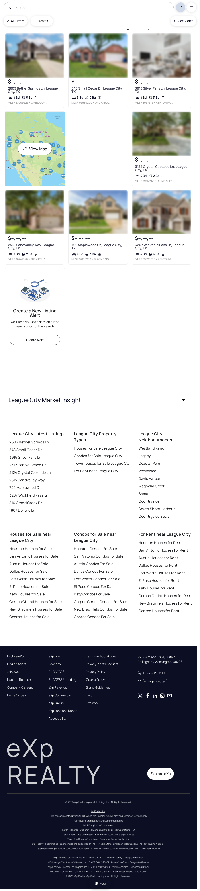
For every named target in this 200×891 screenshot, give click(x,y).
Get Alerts (183, 21)
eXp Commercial (60, 695)
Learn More (151, 848)
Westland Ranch (153, 448)
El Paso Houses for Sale (29, 586)
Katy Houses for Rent (157, 588)
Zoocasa (55, 664)
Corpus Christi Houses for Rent (165, 595)
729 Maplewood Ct (25, 487)
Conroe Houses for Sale (29, 616)
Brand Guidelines (98, 687)
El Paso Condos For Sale (94, 586)
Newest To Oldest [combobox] (44, 21)
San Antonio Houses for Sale (33, 556)
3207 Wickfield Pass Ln (29, 495)
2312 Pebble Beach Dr (27, 464)
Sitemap (92, 703)
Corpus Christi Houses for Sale (35, 601)
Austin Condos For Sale (94, 563)
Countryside (149, 501)
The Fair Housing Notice (150, 843)
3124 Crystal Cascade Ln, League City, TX (161, 168)
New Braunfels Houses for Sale (35, 609)
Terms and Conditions (101, 656)
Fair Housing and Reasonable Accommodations (98, 820)
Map (100, 883)
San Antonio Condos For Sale (98, 556)
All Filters (15, 21)
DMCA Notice (98, 811)
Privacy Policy (95, 671)
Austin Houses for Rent (158, 557)
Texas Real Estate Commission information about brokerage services (98, 834)
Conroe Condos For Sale (94, 616)
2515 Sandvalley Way (27, 480)
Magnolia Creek (152, 486)
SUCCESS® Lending (62, 679)
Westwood (147, 470)
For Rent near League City (96, 470)
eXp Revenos (58, 687)
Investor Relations (19, 679)
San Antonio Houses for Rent (163, 550)
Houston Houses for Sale (30, 548)
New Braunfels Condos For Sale (100, 609)
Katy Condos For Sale (92, 594)
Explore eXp (15, 656)
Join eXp (13, 671)
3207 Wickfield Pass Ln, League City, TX (160, 247)
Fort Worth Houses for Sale (32, 578)
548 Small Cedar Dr (25, 449)
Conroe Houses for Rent (159, 610)
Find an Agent (16, 664)
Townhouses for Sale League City (102, 463)
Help (89, 695)
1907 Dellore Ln (22, 510)
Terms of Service (132, 815)
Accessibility (57, 718)
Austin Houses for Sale (28, 563)
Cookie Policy (95, 679)
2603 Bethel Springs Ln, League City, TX (33, 90)
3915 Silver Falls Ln (25, 457)
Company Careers (20, 687)
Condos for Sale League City (98, 455)
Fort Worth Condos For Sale (97, 578)
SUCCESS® (56, 671)
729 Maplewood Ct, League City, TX (96, 247)
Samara (145, 493)
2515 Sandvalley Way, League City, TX (31, 247)
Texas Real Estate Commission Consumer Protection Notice (98, 839)
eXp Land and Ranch (63, 710)
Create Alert (35, 340)
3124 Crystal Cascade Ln (30, 472)
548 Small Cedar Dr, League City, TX (97, 90)
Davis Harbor (149, 478)
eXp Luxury (56, 703)
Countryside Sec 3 (154, 516)
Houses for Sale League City (98, 448)
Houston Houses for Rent (160, 542)
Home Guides (16, 695)
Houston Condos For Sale (95, 548)
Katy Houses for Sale (27, 594)
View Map (34, 148)
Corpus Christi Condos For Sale (100, 601)
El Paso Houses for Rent (159, 580)
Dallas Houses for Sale (28, 571)
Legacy (145, 455)
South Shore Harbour (157, 508)
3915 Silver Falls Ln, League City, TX (160, 90)
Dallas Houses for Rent (158, 565)
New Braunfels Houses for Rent (165, 603)
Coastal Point (150, 463)
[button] (98, 400)
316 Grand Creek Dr (25, 502)
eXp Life (54, 656)
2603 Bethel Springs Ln (29, 442)
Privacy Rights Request (102, 664)
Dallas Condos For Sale (93, 571)
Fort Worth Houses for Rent (162, 572)
